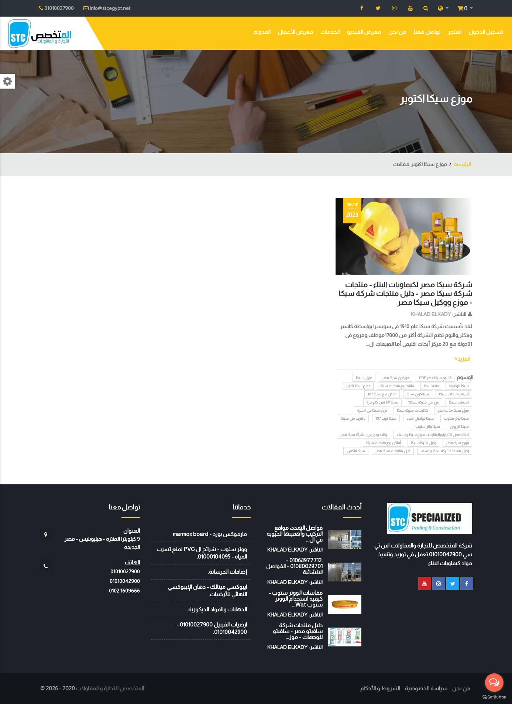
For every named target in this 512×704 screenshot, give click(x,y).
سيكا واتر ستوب (427, 427)
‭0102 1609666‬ (124, 591)
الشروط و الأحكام (380, 688)
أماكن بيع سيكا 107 (382, 394)
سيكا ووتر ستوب (456, 418)
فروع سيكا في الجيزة (372, 410)
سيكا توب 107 (385, 418)
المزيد (462, 359)
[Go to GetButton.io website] (494, 696)
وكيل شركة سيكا (423, 443)
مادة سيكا (431, 386)
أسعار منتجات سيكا (454, 394)
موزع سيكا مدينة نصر (453, 410)
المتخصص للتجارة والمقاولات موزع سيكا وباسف (433, 435)
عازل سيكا (364, 378)
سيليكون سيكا (417, 394)
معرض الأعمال (295, 32)
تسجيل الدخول (486, 32)
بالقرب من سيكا (353, 418)
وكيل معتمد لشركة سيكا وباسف (444, 451)
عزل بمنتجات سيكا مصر (392, 451)
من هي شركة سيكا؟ (423, 402)
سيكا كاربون (459, 427)
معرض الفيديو (364, 32)
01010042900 (125, 581)
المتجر (454, 32)
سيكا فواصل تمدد (420, 418)
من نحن (397, 32)
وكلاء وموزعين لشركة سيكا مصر (363, 435)
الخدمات (330, 32)
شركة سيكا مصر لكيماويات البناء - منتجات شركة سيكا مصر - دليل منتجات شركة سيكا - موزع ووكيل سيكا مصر (405, 293)
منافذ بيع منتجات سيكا (397, 386)
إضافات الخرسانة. (227, 572)
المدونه (262, 32)
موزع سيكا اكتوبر (358, 386)
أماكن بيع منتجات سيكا (383, 443)
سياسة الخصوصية (426, 688)
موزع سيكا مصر (457, 443)
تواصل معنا (427, 32)
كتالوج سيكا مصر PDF (435, 378)
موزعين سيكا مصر (395, 378)
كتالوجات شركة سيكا (412, 410)
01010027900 (125, 571)
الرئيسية (462, 164)
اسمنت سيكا (459, 402)
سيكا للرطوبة (459, 386)
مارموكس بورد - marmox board (210, 534)
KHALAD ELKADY (431, 314)
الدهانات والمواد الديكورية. (217, 609)
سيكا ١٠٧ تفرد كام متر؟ (382, 402)
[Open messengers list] (494, 682)
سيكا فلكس (356, 451)
